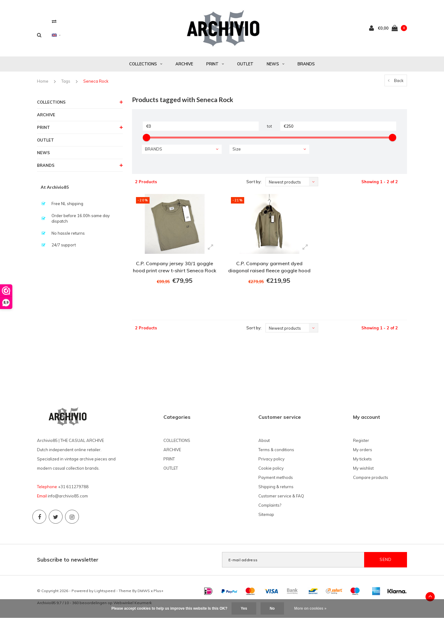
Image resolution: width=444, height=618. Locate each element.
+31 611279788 (73, 486)
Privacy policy (271, 458)
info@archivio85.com (68, 495)
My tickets (362, 458)
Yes (244, 608)
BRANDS (306, 63)
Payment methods (275, 477)
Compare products (370, 477)
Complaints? (269, 505)
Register (361, 440)
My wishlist (363, 468)
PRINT (215, 63)
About (264, 440)
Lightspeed (104, 590)
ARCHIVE (184, 63)
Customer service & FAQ (281, 495)
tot (269, 126)
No (272, 608)
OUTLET (245, 63)
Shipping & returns (276, 486)
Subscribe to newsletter (67, 559)
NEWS (275, 63)
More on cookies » (310, 608)
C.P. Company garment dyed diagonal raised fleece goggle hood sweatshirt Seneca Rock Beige (269, 267)
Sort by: (253, 181)
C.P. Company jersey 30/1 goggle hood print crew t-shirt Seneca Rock (174, 267)
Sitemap (266, 514)
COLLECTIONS (145, 63)
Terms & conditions (276, 449)
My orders (362, 449)
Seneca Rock (96, 81)
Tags (65, 81)
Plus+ (158, 590)
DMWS (144, 590)
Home (42, 81)
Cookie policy (271, 468)
